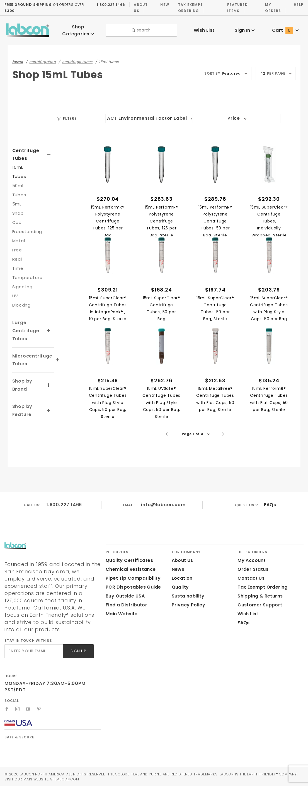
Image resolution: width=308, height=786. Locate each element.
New (163, 4)
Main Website (120, 621)
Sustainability (187, 603)
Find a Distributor (125, 612)
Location (181, 585)
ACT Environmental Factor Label (147, 114)
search (141, 28)
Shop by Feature (21, 406)
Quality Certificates (127, 567)
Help (298, 4)
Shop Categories (78, 28)
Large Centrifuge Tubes (24, 326)
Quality (180, 594)
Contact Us (249, 585)
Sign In (244, 28)
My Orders (272, 8)
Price (234, 114)
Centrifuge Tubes (24, 150)
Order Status (251, 576)
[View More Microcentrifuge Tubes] (54, 356)
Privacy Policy (187, 612)
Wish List (204, 28)
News (178, 576)
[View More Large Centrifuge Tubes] (48, 326)
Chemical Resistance (129, 576)
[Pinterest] (39, 709)
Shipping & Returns (259, 603)
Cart (285, 28)
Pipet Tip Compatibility (131, 585)
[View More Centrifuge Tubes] (49, 150)
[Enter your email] (33, 651)
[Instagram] (17, 709)
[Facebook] (6, 709)
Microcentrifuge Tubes (30, 356)
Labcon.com (90, 779)
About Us (139, 8)
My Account (250, 567)
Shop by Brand (21, 381)
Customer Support (257, 612)
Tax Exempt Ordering (188, 8)
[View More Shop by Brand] (48, 381)
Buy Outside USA (125, 603)
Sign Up (78, 651)
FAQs (270, 512)
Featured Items (236, 8)
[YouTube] (28, 709)
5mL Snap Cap (17, 209)
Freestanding (25, 227)
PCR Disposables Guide (132, 594)
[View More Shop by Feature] (48, 406)
